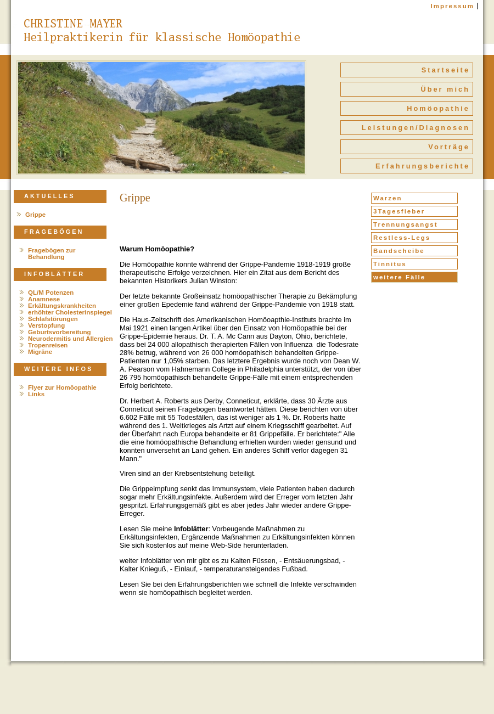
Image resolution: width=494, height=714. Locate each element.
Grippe (35, 214)
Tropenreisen (48, 345)
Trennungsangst (405, 224)
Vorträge (449, 147)
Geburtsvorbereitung (59, 332)
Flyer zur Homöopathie (62, 387)
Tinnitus (390, 264)
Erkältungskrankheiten (62, 305)
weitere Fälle (399, 277)
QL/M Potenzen (51, 292)
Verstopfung (46, 325)
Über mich (445, 89)
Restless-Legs (401, 237)
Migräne (40, 351)
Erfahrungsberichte (422, 166)
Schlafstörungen (53, 319)
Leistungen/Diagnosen (416, 127)
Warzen (387, 198)
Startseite (446, 70)
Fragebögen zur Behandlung (51, 253)
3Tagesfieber (399, 211)
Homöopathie (438, 108)
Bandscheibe (399, 251)
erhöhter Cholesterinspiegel (70, 312)
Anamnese (44, 299)
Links (36, 394)
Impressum (452, 6)
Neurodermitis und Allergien (70, 338)
